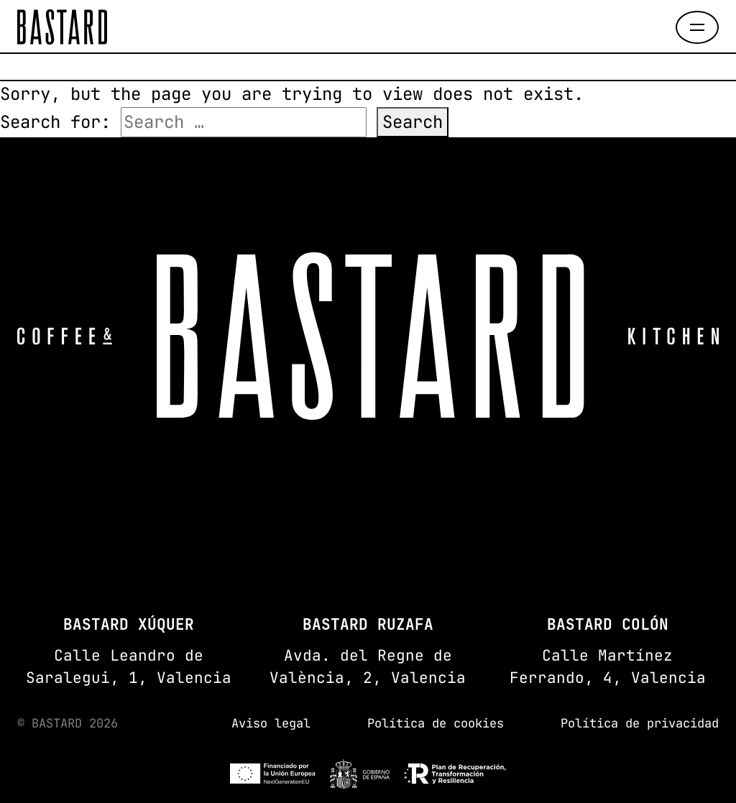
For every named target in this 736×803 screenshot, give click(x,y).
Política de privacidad (640, 723)
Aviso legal (270, 723)
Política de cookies (435, 723)
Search (412, 122)
